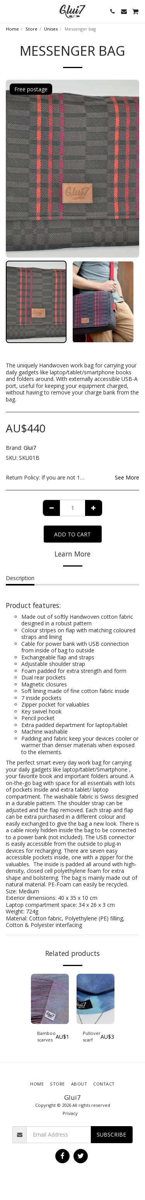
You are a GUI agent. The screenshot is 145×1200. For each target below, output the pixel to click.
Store (32, 29)
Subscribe (111, 1134)
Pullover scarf (92, 1036)
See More (127, 477)
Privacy (70, 1113)
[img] (50, 999)
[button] (8, 11)
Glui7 (30, 447)
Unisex (51, 29)
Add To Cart (72, 534)
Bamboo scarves (46, 1036)
